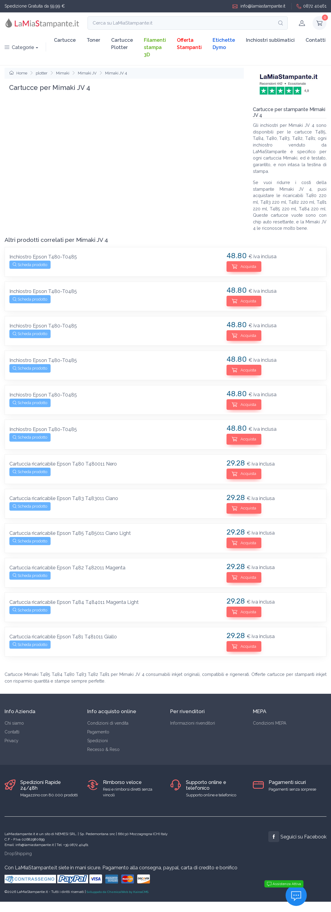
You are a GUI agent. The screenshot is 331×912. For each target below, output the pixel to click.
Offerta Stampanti (189, 43)
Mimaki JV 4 (116, 73)
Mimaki (62, 73)
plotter (42, 73)
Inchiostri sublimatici (270, 40)
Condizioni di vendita (107, 723)
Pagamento (98, 731)
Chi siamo (14, 723)
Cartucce (65, 40)
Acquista (244, 266)
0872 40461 (311, 6)
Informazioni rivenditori (192, 723)
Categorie (19, 47)
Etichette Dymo (224, 43)
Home (18, 73)
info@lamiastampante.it (259, 6)
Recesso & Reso (103, 749)
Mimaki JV (87, 73)
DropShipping (18, 853)
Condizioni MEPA (269, 723)
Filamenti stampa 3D (155, 47)
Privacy (11, 740)
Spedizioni (97, 740)
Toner (93, 40)
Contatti (316, 40)
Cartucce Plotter (122, 43)
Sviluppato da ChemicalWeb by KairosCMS (117, 892)
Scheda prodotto (30, 264)
